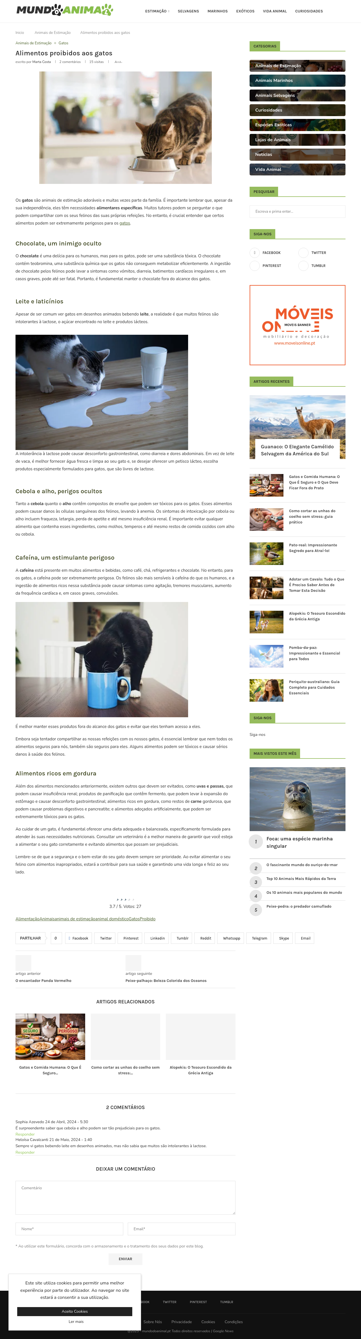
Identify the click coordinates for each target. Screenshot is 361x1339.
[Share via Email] (304, 938)
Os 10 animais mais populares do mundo (305, 892)
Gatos (134, 919)
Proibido (148, 919)
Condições (233, 1322)
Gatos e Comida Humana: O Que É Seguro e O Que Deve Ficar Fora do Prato (314, 482)
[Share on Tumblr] (181, 938)
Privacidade (181, 1322)
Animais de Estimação (53, 32)
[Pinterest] (273, 266)
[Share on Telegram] (258, 938)
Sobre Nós (153, 1322)
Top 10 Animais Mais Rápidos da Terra (301, 878)
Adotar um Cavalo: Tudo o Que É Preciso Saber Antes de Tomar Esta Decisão (316, 585)
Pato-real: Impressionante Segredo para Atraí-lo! (313, 548)
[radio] (117, 896)
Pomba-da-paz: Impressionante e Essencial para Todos (314, 653)
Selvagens (188, 11)
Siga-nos (257, 734)
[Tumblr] (321, 266)
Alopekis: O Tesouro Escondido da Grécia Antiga (317, 616)
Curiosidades (309, 11)
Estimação (156, 11)
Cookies (208, 1322)
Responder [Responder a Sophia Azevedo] (25, 1134)
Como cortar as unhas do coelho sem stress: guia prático (312, 516)
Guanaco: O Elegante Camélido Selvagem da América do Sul (297, 450)
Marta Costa (41, 62)
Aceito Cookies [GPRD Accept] (75, 1311)
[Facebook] (273, 253)
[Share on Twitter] (104, 938)
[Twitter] (321, 253)
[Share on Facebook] (78, 938)
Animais (47, 919)
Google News (223, 1331)
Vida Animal (275, 11)
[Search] (342, 11)
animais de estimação (75, 919)
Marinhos (218, 11)
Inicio (20, 32)
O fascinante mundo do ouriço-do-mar (302, 864)
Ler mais (76, 1321)
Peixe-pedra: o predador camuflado (299, 906)
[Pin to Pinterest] (130, 938)
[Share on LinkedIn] (156, 938)
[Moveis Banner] (297, 325)
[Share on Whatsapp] (230, 938)
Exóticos (245, 11)
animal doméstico (112, 919)
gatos (125, 223)
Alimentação (27, 919)
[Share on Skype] (283, 938)
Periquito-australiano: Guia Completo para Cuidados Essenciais (314, 687)
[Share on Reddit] (204, 938)
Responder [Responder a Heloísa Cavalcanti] (25, 1152)
